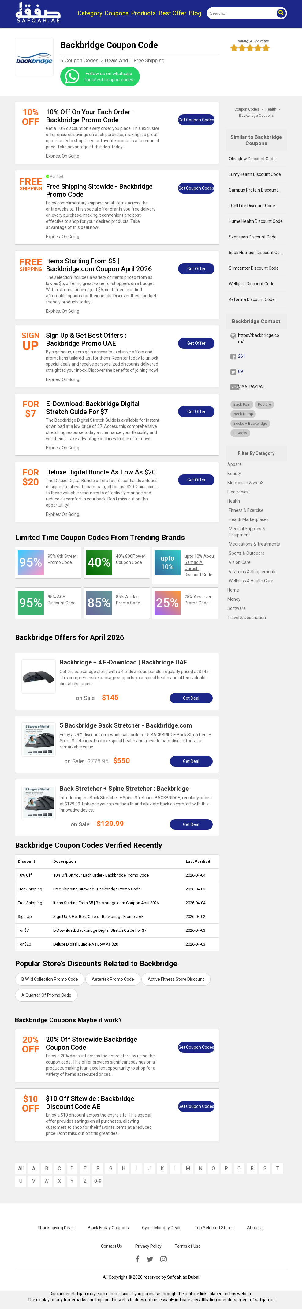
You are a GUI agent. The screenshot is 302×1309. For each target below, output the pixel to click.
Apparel (235, 464)
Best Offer (172, 13)
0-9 (98, 1181)
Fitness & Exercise (246, 510)
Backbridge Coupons (256, 115)
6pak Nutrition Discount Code (257, 252)
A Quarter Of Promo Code (46, 995)
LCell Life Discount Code (252, 205)
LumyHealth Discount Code (255, 174)
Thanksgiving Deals (56, 1227)
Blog (195, 13)
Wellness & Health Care (251, 580)
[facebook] (137, 1259)
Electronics (237, 491)
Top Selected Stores (214, 1227)
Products (143, 13)
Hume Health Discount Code (256, 221)
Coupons (117, 13)
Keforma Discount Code (252, 299)
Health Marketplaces (249, 519)
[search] (240, 13)
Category (90, 13)
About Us (256, 1227)
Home (233, 590)
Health (233, 501)
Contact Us (111, 1246)
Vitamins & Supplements (253, 571)
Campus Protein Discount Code (258, 190)
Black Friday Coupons (108, 1227)
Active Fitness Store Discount (176, 979)
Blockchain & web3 (245, 482)
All (21, 1168)
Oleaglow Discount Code (252, 158)
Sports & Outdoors (246, 553)
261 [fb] (241, 356)
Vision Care (240, 562)
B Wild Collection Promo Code (49, 979)
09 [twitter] (240, 371)
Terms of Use (188, 1246)
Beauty (234, 473)
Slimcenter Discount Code (254, 268)
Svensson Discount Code (253, 236)
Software (236, 608)
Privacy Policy (148, 1246)
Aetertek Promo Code (113, 979)
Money (233, 599)
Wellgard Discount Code (251, 283)
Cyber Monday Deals (161, 1227)
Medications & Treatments (254, 544)
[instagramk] (163, 1259)
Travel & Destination (246, 617)
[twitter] (150, 1259)
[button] (281, 13)
